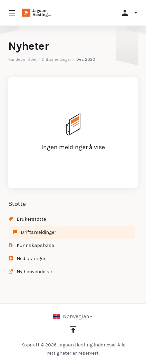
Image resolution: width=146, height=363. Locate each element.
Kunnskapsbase (31, 245)
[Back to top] (73, 329)
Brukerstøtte (27, 219)
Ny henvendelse (30, 272)
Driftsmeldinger (56, 59)
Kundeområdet (22, 59)
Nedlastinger (27, 258)
